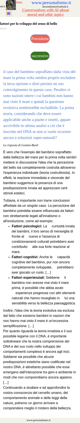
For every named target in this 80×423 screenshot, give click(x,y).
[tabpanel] (45, 12)
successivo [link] (40, 56)
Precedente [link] (40, 38)
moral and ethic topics (45, 14)
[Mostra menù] (8, 13)
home (19, 2)
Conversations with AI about (45, 10)
